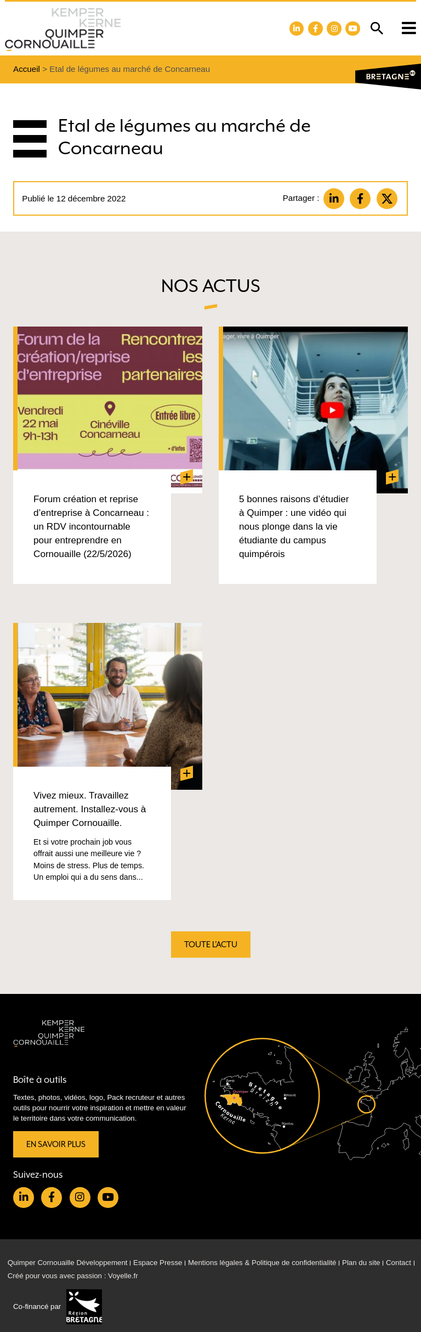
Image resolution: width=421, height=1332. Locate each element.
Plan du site (361, 1262)
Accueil (26, 69)
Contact (398, 1262)
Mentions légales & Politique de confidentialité (262, 1262)
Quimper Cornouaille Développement (68, 1262)
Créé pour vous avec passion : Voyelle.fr (73, 1276)
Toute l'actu (210, 944)
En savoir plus (56, 1144)
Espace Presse (157, 1262)
